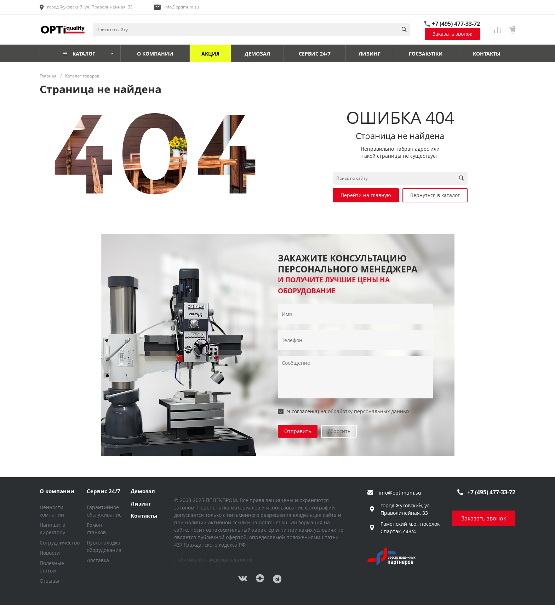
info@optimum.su (181, 7)
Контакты (144, 515)
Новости (50, 552)
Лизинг (141, 503)
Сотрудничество (60, 542)
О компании (57, 491)
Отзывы (49, 580)
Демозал (143, 491)
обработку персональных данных (369, 411)
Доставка (98, 560)
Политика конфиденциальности (213, 559)
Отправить (297, 431)
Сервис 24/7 (103, 491)
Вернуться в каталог (435, 195)
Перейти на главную (366, 195)
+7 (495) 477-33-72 (456, 24)
